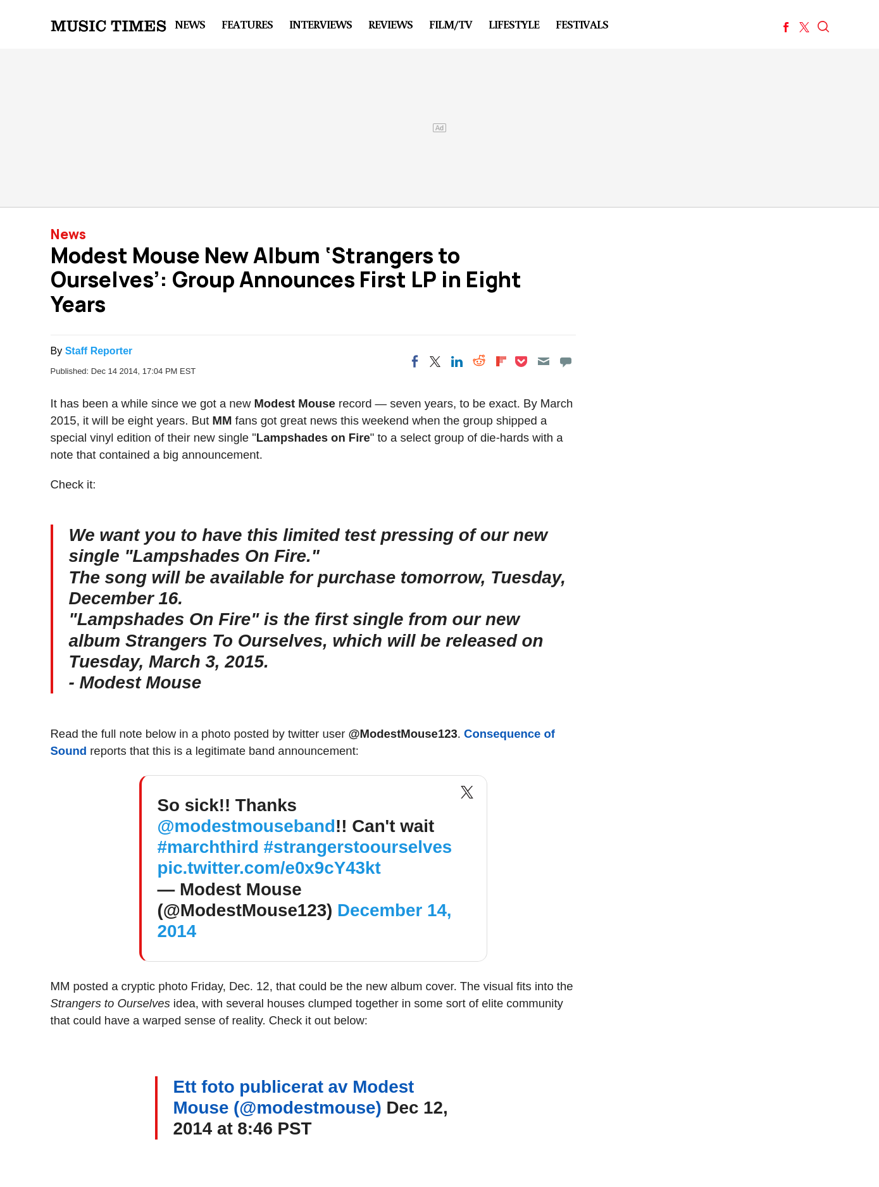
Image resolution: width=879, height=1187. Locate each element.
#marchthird (208, 847)
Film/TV (450, 24)
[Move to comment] (566, 361)
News (190, 24)
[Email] (543, 361)
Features (247, 24)
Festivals (582, 24)
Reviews (390, 24)
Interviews (320, 24)
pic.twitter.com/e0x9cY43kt (269, 868)
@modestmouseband (246, 826)
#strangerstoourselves (358, 847)
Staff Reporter (99, 350)
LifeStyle (514, 24)
